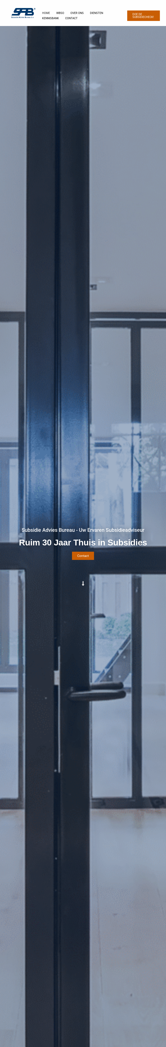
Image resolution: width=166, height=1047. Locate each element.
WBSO (59, 13)
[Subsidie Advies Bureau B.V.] (23, 12)
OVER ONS (75, 13)
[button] (143, 15)
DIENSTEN (94, 13)
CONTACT (70, 18)
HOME (46, 13)
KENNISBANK (50, 18)
